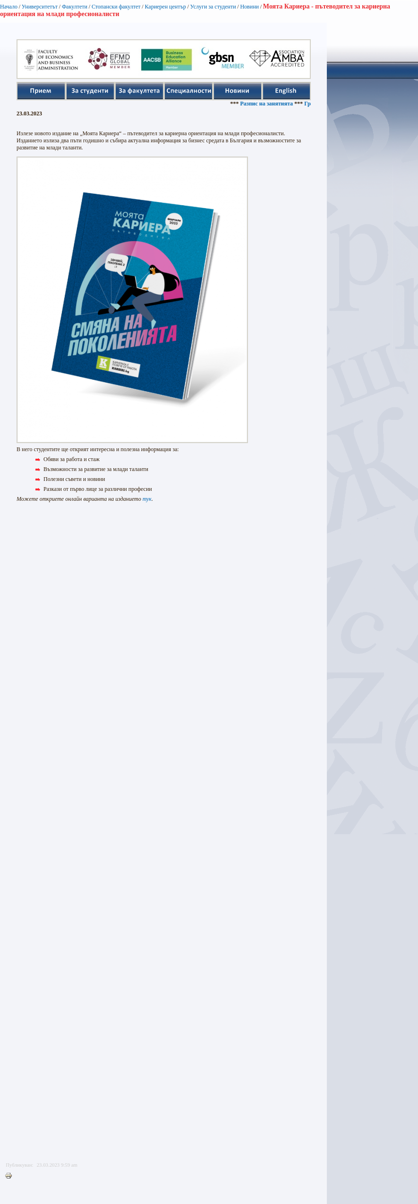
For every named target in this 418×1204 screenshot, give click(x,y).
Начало (8, 6)
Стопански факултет (116, 6)
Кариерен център (165, 6)
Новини (249, 6)
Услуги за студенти (213, 6)
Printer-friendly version (11, 1176)
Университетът (40, 6)
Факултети (74, 6)
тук (147, 499)
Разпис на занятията (272, 103)
